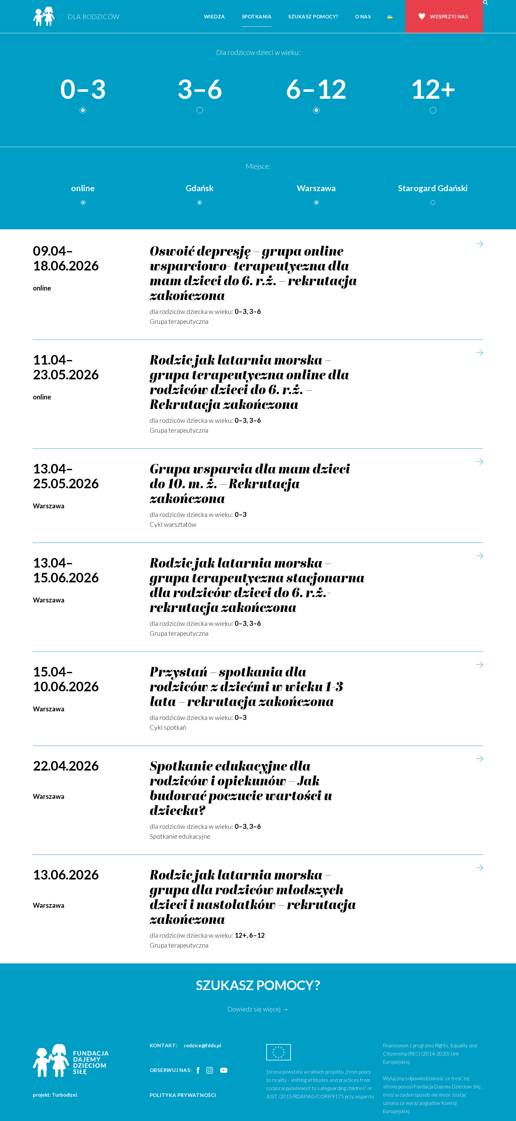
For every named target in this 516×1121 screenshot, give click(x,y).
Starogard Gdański (433, 188)
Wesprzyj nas (449, 16)
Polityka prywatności (183, 1095)
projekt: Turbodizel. (55, 1095)
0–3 (83, 89)
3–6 (199, 89)
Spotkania (257, 16)
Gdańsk (200, 188)
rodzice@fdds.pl (202, 1045)
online (83, 188)
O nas (363, 16)
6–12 (316, 89)
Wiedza (214, 16)
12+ (433, 89)
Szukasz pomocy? (313, 16)
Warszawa (316, 188)
